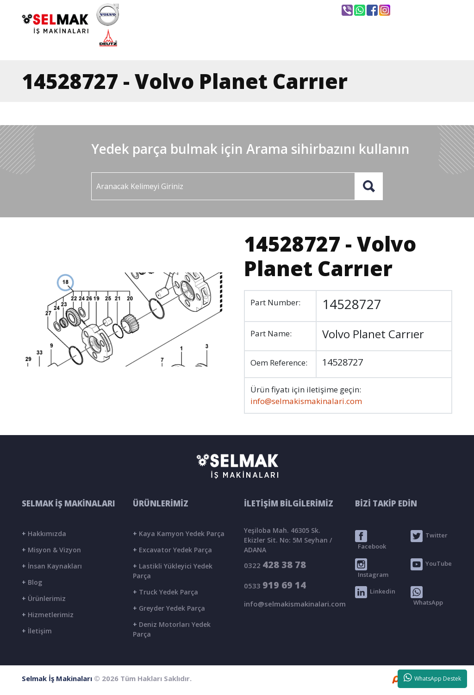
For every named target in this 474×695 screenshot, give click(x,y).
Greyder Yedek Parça (169, 608)
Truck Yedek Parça (165, 592)
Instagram (371, 568)
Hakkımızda (44, 533)
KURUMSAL (241, 45)
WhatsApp (427, 596)
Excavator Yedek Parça (172, 549)
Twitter (429, 536)
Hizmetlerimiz (48, 614)
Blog (32, 582)
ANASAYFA (173, 45)
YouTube (431, 564)
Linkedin (375, 592)
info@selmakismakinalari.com (273, 9)
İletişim (37, 630)
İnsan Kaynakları (52, 566)
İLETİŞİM (415, 45)
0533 (275, 585)
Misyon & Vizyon (51, 549)
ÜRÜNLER (306, 45)
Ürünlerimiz (44, 598)
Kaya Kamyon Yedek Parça (179, 533)
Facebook (370, 540)
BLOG (362, 45)
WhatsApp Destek (433, 678)
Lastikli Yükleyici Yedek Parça (172, 571)
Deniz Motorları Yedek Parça (172, 629)
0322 (275, 564)
